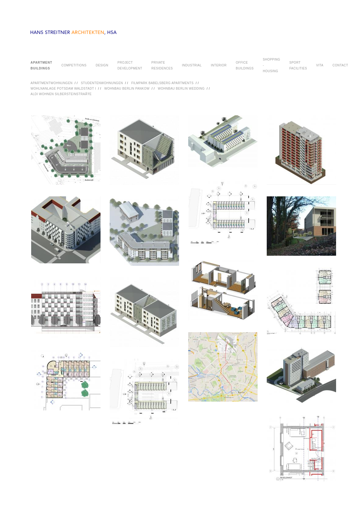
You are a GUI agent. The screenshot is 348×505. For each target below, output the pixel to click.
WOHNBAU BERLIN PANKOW (126, 88)
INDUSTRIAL (192, 65)
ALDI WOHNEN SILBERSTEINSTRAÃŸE (61, 94)
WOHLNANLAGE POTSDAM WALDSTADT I (63, 88)
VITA (319, 65)
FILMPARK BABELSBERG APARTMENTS (162, 83)
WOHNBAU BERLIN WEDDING (181, 88)
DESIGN (102, 65)
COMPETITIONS (73, 65)
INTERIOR (219, 65)
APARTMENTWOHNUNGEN (52, 83)
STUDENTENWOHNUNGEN (102, 83)
